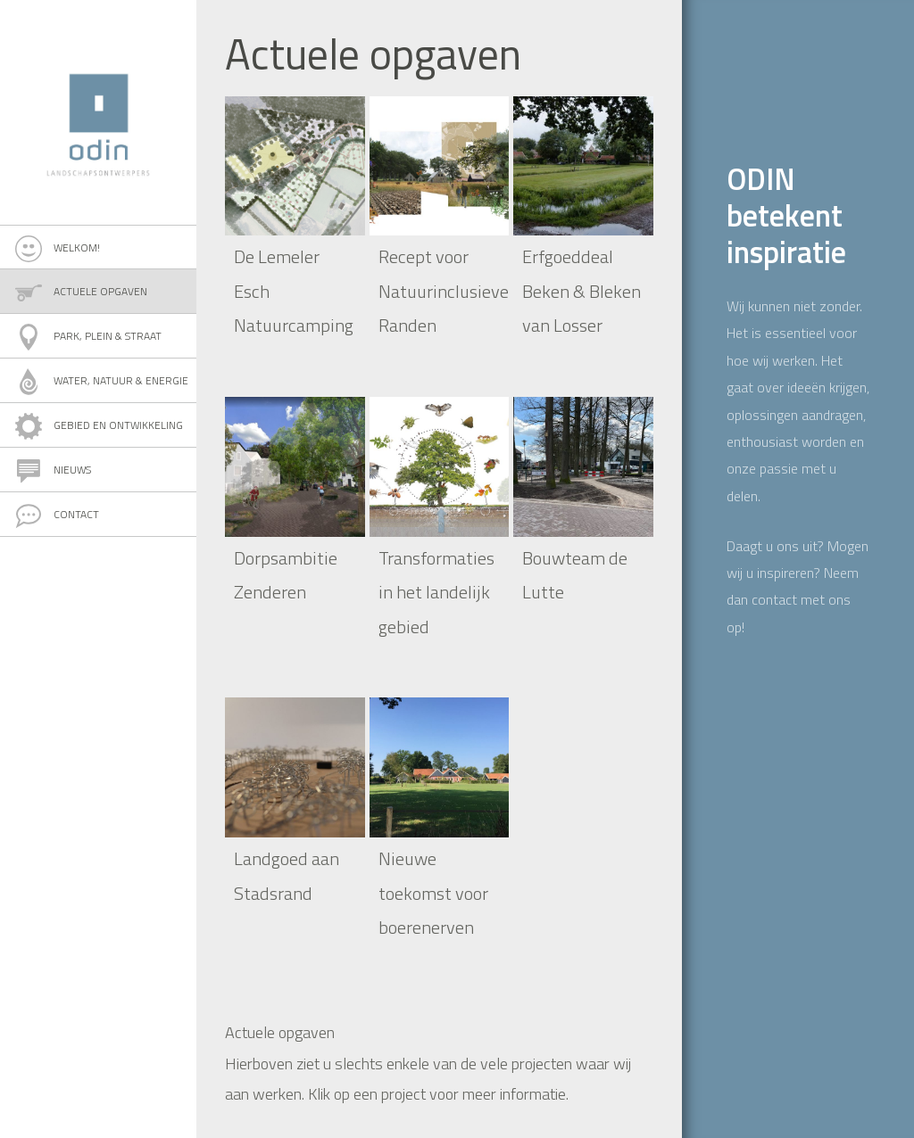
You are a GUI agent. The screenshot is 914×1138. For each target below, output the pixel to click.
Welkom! (77, 247)
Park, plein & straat (108, 335)
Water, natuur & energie (121, 380)
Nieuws (72, 469)
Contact (76, 514)
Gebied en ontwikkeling (118, 424)
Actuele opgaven (100, 291)
